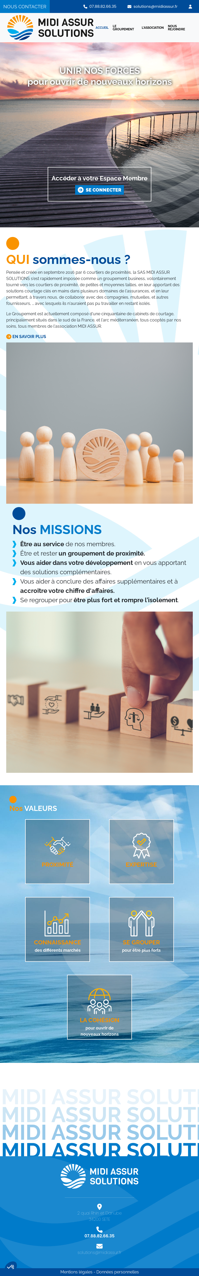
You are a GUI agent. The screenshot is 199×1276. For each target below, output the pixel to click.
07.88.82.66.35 (99, 1234)
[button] (190, 6)
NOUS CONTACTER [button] (24, 6)
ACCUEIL (102, 28)
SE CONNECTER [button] (99, 190)
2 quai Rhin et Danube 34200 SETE (99, 1214)
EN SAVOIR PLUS (26, 336)
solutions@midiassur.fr (99, 1251)
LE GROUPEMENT (123, 27)
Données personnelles (117, 1272)
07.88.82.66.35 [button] (100, 6)
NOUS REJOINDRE (176, 27)
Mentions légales (76, 1272)
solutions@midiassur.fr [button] (152, 6)
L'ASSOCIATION (153, 28)
